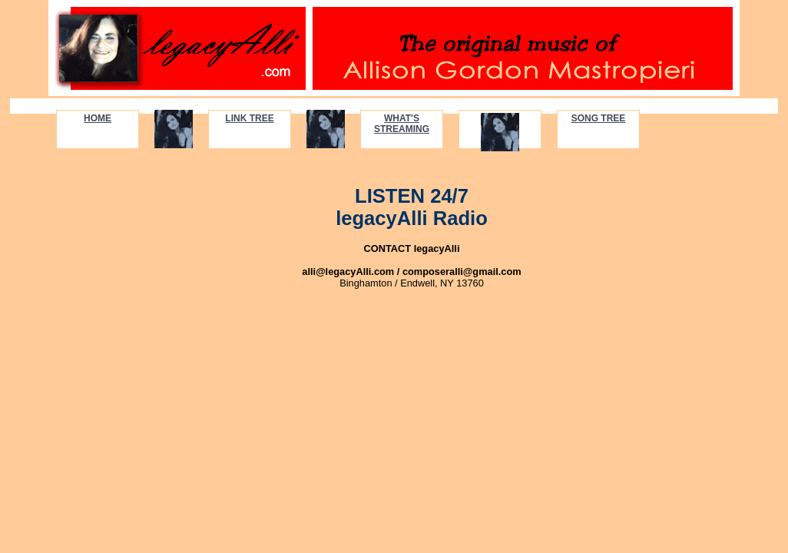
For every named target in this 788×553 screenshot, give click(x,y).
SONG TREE (598, 118)
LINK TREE (249, 118)
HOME (97, 118)
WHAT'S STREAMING (401, 123)
